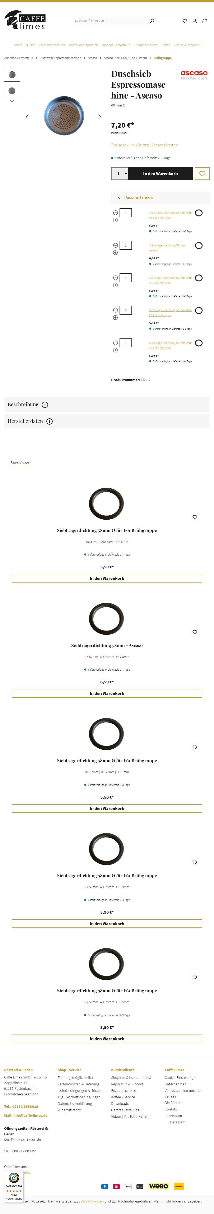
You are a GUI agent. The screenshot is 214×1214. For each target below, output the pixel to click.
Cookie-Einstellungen (181, 1077)
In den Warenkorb (160, 173)
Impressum (173, 1115)
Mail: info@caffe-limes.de (25, 1115)
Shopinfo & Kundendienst (131, 1077)
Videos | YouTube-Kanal (129, 1116)
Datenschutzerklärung (75, 1103)
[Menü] (21, 1172)
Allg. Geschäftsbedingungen (79, 1097)
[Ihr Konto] (195, 20)
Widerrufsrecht (69, 1110)
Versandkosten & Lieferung (78, 1084)
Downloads (120, 1103)
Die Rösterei (174, 1102)
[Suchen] (152, 20)
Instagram (178, 1122)
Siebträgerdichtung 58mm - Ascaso (107, 645)
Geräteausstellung (125, 1110)
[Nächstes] (100, 116)
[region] (53, 116)
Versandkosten (92, 1201)
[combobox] (110, 20)
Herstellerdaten (30, 421)
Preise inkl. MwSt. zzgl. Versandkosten (144, 145)
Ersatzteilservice (123, 1090)
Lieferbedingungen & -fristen (80, 1090)
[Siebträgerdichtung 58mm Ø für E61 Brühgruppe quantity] (126, 212)
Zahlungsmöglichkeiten (76, 1077)
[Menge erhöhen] (115, 220)
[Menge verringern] (115, 212)
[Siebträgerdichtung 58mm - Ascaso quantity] (126, 245)
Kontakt (171, 1109)
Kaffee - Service (123, 1097)
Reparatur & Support (127, 1084)
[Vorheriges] (27, 116)
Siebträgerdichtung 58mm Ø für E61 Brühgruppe (107, 530)
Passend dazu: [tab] (20, 462)
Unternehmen (176, 1084)
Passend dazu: (138, 197)
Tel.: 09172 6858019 (21, 1106)
